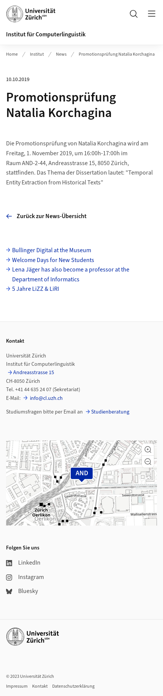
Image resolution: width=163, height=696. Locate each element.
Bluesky (22, 591)
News (61, 54)
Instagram (25, 577)
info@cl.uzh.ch (46, 398)
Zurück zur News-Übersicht (46, 216)
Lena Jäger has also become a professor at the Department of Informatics (70, 274)
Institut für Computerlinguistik (45, 34)
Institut (37, 54)
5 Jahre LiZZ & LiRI (35, 289)
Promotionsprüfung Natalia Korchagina (117, 54)
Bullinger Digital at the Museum (51, 250)
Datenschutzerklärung (73, 686)
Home (12, 54)
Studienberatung (110, 412)
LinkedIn (23, 563)
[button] (148, 449)
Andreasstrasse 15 (33, 372)
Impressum (17, 686)
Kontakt (40, 686)
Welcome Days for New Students (53, 260)
